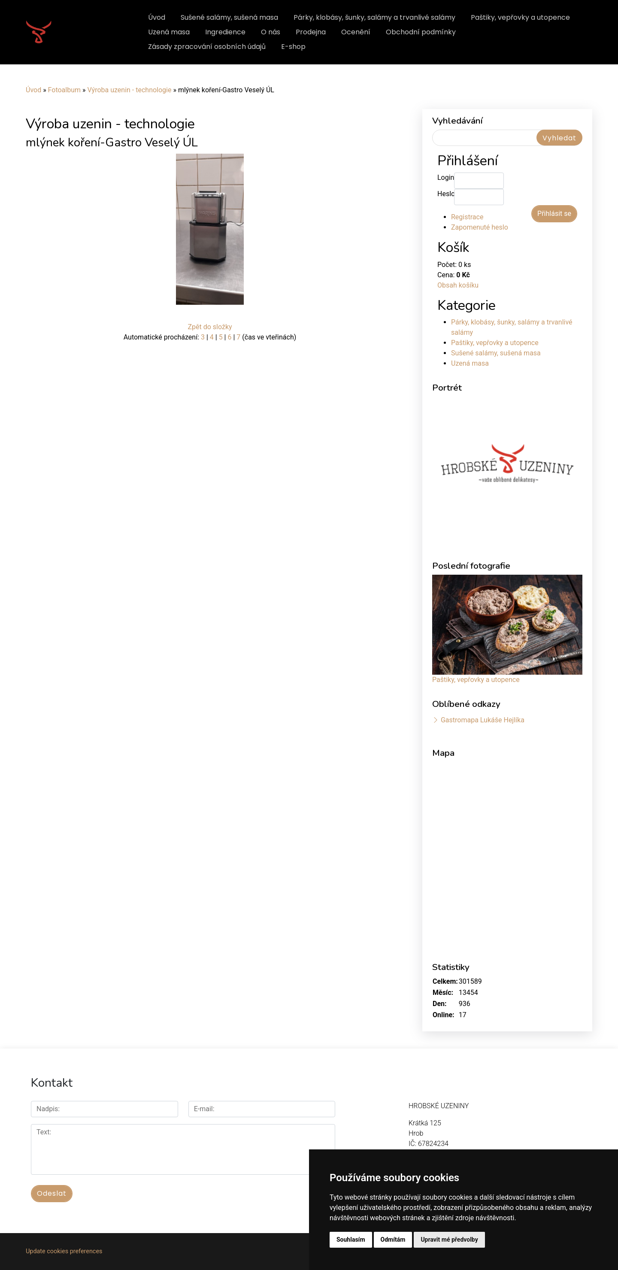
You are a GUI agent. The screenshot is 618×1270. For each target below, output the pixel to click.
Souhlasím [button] (350, 1239)
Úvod (156, 17)
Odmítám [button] (393, 1239)
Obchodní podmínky (421, 32)
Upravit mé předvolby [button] (449, 1239)
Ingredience (225, 32)
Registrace (467, 217)
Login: (445, 177)
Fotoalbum (64, 90)
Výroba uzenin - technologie (129, 90)
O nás (270, 32)
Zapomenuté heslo (479, 227)
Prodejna (311, 32)
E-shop (293, 47)
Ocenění (355, 32)
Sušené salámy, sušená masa (229, 17)
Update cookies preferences (64, 1251)
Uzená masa (169, 32)
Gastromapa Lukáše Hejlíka (482, 720)
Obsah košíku (458, 285)
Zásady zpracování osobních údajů (207, 47)
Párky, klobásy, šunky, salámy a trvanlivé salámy (374, 17)
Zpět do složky (210, 327)
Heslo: (445, 194)
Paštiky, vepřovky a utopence (520, 17)
